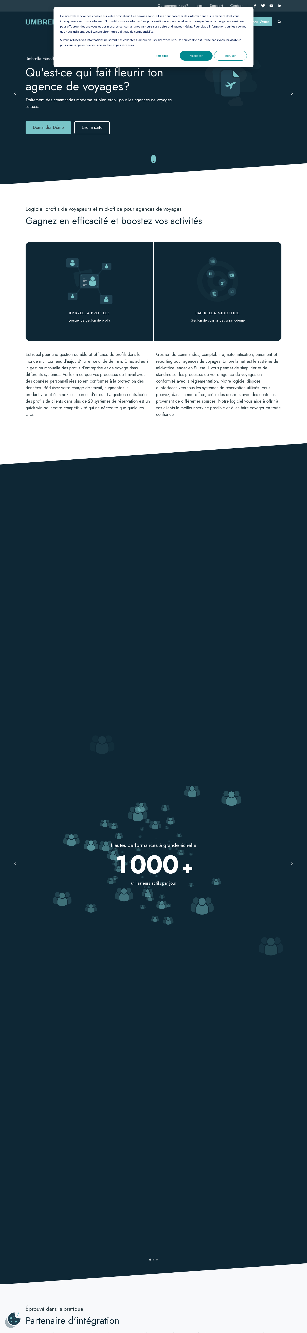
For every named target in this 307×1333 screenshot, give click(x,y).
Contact (236, 5)
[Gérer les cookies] (12, 1320)
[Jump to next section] (153, 159)
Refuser (230, 55)
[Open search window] (279, 21)
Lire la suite (92, 127)
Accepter (196, 55)
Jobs (199, 5)
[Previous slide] (16, 94)
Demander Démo (255, 21)
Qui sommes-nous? (173, 5)
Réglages (161, 55)
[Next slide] (291, 94)
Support (216, 5)
